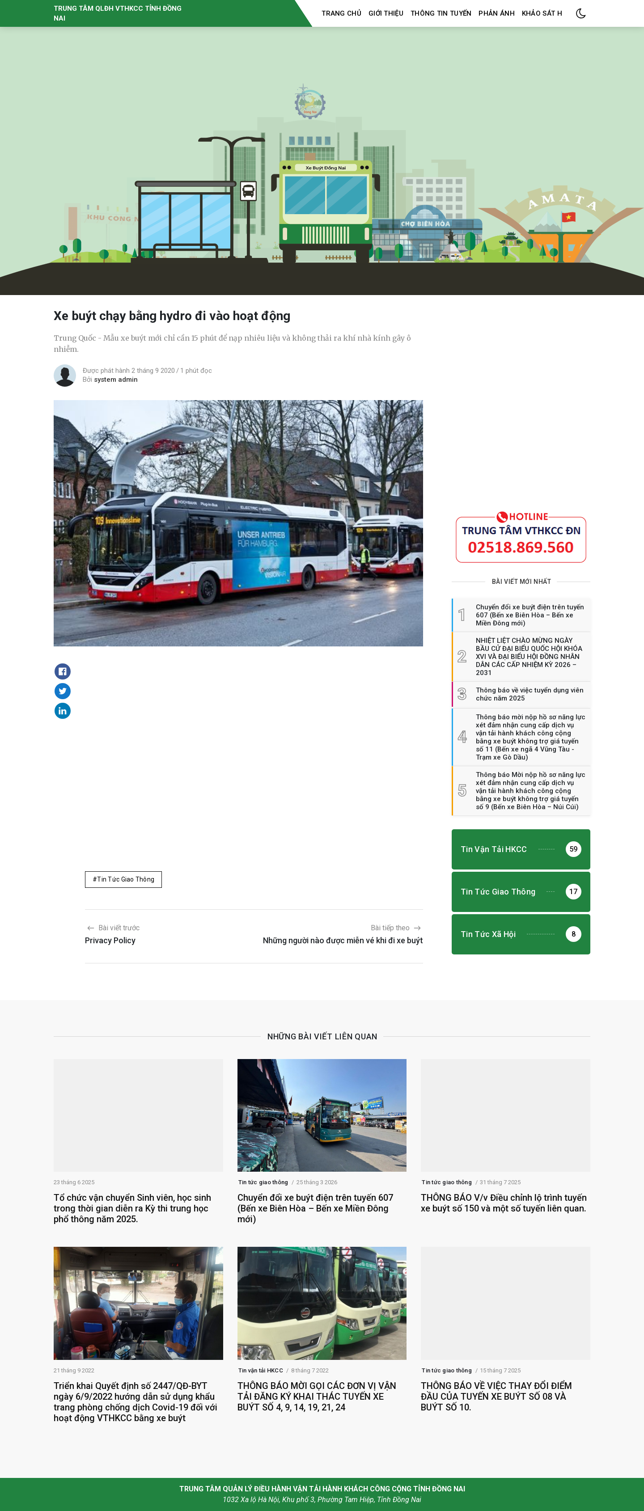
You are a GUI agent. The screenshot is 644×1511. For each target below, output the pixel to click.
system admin (116, 380)
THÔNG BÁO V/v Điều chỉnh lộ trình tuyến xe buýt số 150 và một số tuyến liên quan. (504, 1203)
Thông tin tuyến (441, 13)
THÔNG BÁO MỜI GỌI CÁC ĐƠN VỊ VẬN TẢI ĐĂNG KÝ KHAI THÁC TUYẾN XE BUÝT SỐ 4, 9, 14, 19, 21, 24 (316, 1396)
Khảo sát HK (544, 13)
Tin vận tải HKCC (260, 1370)
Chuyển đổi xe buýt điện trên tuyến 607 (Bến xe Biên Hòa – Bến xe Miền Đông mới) (315, 1208)
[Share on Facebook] (63, 671)
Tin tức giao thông (125, 879)
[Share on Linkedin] (63, 711)
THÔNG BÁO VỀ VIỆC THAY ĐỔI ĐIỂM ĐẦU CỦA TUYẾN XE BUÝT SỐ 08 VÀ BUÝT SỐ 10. (496, 1396)
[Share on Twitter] (63, 691)
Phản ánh (496, 13)
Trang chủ (341, 13)
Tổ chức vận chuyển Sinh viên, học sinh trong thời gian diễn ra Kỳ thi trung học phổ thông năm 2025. (132, 1208)
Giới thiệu (386, 13)
